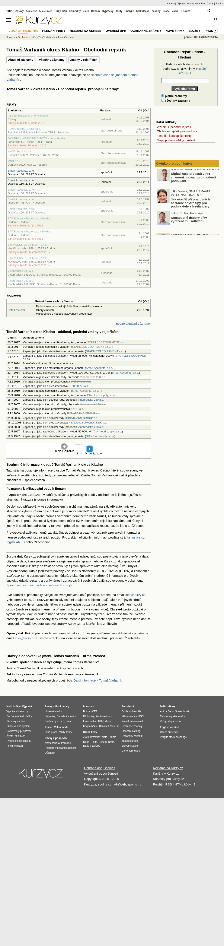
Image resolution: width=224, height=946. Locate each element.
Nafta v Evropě (91, 745)
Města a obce (129, 716)
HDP (100, 721)
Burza (86, 711)
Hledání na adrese (85, 30)
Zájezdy (180, 3)
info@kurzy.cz (135, 595)
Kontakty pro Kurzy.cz (168, 779)
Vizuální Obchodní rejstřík (174, 127)
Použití (158, 784)
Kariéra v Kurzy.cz (166, 773)
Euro (61, 721)
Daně (125, 750)
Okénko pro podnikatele (174, 163)
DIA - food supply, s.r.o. (107, 431)
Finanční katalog (131, 731)
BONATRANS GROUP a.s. (24, 128)
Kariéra (171, 3)
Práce (166, 11)
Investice (88, 706)
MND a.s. (13, 161)
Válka (175, 11)
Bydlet (210, 3)
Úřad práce (51, 732)
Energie (129, 11)
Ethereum (113, 726)
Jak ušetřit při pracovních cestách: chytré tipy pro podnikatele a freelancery (190, 204)
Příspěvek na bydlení (18, 726)
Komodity (75, 11)
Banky (48, 706)
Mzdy (62, 732)
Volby (163, 721)
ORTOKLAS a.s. (78, 386)
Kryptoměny (90, 726)
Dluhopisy (88, 716)
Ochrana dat (93, 768)
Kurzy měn (60, 11)
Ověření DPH (116, 30)
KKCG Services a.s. (20, 151)
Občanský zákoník (132, 735)
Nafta (111, 741)
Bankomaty (62, 706)
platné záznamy (174, 96)
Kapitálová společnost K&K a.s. (87, 422)
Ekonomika (89, 721)
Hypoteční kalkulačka (18, 740)
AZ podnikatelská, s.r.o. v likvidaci (28, 115)
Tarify (119, 11)
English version (169, 727)
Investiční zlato (98, 737)
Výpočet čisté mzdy (17, 711)
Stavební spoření (66, 716)
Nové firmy (175, 30)
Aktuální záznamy (20, 59)
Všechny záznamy (51, 59)
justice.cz (138, 537)
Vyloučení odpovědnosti (101, 773)
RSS (168, 784)
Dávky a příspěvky (56, 738)
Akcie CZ (31, 11)
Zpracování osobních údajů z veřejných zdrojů (39, 585)
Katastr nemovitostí (133, 721)
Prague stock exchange (173, 737)
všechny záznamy (175, 100)
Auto (162, 711)
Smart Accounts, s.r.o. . (100, 367)
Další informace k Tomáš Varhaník (97, 680)
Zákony (155, 11)
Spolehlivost (182, 711)
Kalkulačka (143, 11)
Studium (219, 3)
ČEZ (94, 711)
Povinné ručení (14, 745)
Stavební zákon (130, 745)
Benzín (103, 741)
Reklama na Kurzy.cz (168, 768)
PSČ (141, 716)
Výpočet (27, 706)
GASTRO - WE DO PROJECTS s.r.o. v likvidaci (37, 138)
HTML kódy (183, 784)
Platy (69, 732)
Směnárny (51, 721)
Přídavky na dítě (15, 721)
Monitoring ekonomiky (172, 716)
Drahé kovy (90, 732)
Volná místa (61, 727)
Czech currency (169, 732)
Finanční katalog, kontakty (174, 135)
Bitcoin (95, 11)
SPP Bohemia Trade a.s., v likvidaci (29, 218)
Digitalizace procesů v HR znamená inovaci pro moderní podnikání (193, 178)
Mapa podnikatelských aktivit (176, 140)
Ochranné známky (145, 30)
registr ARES (15, 542)
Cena (170, 711)
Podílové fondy (104, 716)
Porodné (66, 743)
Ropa (86, 741)
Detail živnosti (16, 310)
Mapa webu (174, 721)
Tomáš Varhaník (46, 37)
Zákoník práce (130, 740)
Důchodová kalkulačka (19, 716)
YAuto (190, 3)
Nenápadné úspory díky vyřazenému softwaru (189, 220)
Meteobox (200, 3)
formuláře (134, 750)
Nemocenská (52, 743)
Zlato (86, 11)
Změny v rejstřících (83, 59)
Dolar (68, 721)
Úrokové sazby (53, 711)
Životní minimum (15, 735)
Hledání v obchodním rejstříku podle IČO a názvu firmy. (185, 69)
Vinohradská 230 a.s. (21, 271)
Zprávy (19, 11)
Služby (194, 30)
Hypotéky (107, 11)
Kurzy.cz (10, 37)
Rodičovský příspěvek (18, 731)
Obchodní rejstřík (27, 37)
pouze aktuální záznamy (133, 323)
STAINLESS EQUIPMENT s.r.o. (27, 244)
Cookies (109, 768)
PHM (94, 741)
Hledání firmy (54, 30)
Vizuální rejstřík (23, 30)
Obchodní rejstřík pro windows (177, 131)
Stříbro (112, 737)
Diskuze (185, 11)
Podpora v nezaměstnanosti (61, 747)
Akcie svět (45, 11)
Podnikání (128, 706)
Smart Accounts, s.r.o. (21, 170)
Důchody (50, 752)
